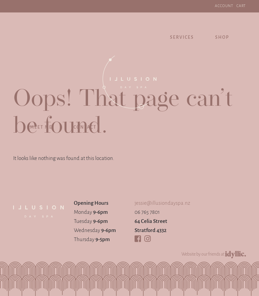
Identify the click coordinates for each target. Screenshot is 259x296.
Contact (85, 127)
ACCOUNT (224, 6)
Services (182, 37)
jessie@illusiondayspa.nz (162, 203)
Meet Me (41, 127)
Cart (241, 6)
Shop (222, 37)
